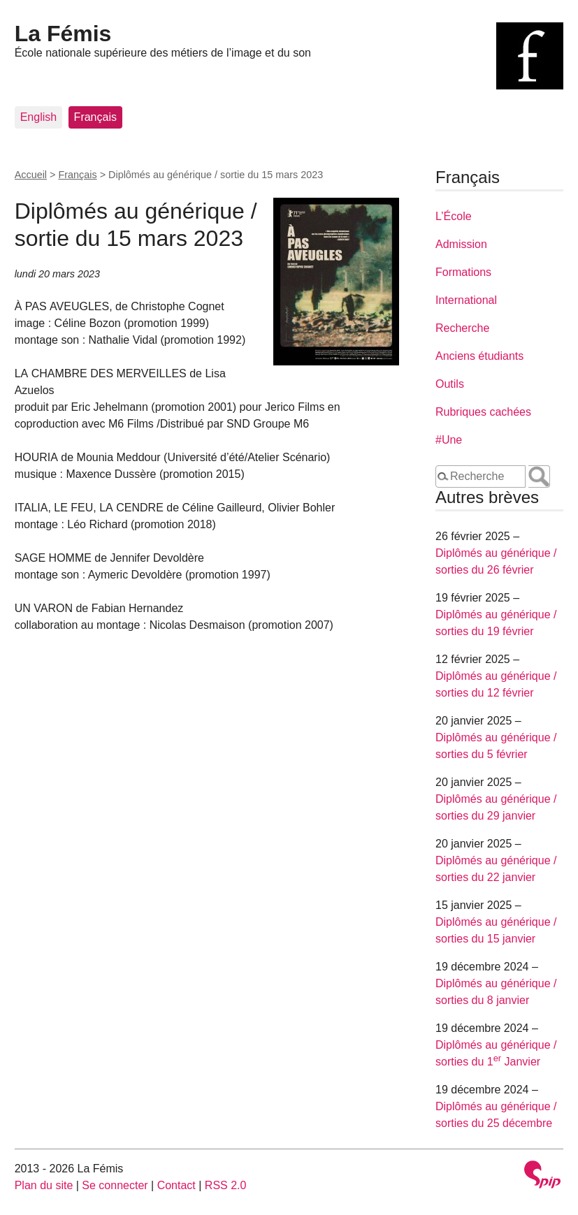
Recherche (462, 328)
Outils (449, 384)
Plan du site (44, 1185)
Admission (461, 244)
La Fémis (63, 33)
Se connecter (114, 1185)
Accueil (31, 174)
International (466, 300)
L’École (453, 216)
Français (95, 117)
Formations (463, 272)
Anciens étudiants (479, 356)
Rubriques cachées (483, 412)
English (38, 117)
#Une (448, 440)
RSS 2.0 (226, 1185)
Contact (176, 1185)
